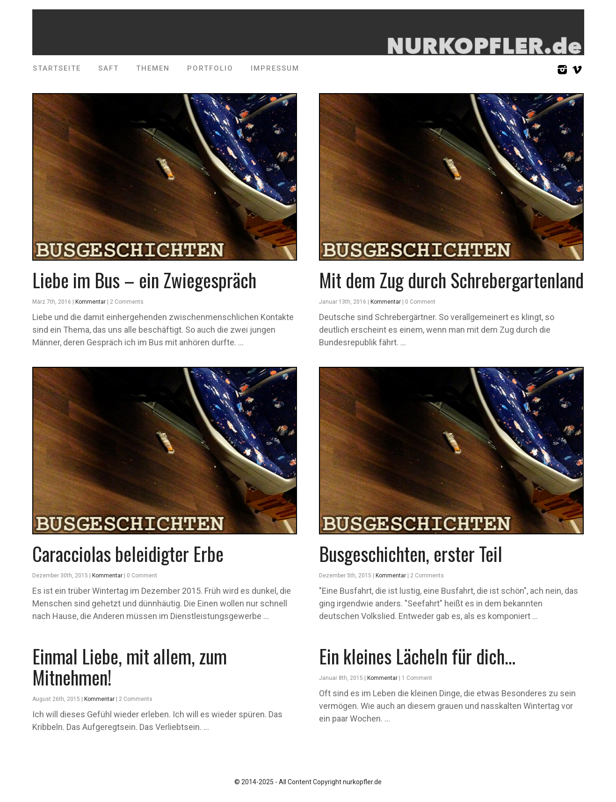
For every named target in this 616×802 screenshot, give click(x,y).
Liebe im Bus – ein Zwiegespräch (144, 280)
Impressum (275, 68)
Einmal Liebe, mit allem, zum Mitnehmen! (129, 666)
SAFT (108, 68)
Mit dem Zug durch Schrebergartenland (451, 280)
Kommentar (90, 302)
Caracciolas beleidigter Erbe (128, 554)
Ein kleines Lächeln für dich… (417, 656)
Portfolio (210, 68)
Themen (153, 68)
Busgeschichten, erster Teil (410, 554)
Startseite (57, 68)
